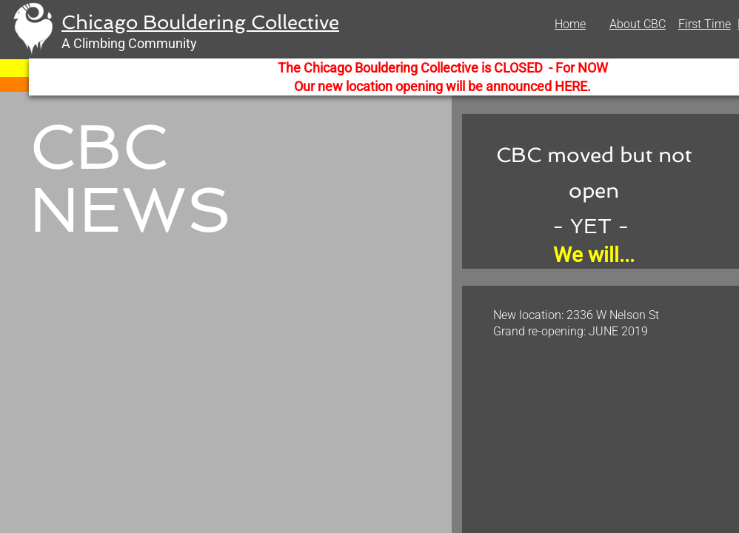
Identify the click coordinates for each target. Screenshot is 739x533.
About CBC (637, 24)
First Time (704, 24)
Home (570, 24)
